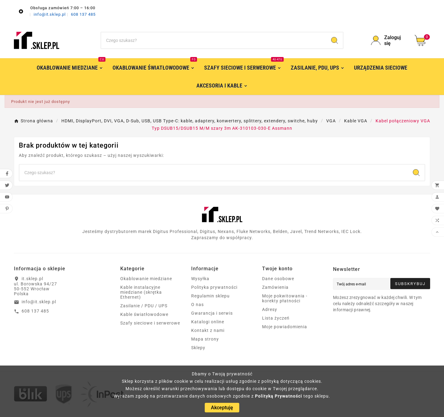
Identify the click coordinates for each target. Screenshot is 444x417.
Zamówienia (275, 287)
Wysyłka (200, 278)
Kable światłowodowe (144, 314)
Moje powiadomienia (284, 326)
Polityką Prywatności (278, 396)
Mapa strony (205, 339)
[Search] (334, 40)
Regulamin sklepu (210, 295)
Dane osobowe (278, 278)
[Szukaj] (213, 40)
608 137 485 (83, 14)
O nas (197, 304)
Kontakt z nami (207, 330)
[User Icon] (389, 40)
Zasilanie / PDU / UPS (143, 305)
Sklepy (198, 347)
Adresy (269, 309)
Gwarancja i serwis (212, 313)
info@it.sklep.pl (50, 14)
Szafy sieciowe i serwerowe (150, 323)
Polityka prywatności (214, 287)
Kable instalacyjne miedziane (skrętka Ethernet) (141, 292)
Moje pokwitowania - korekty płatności (284, 298)
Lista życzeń (276, 318)
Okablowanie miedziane (146, 278)
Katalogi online (207, 321)
